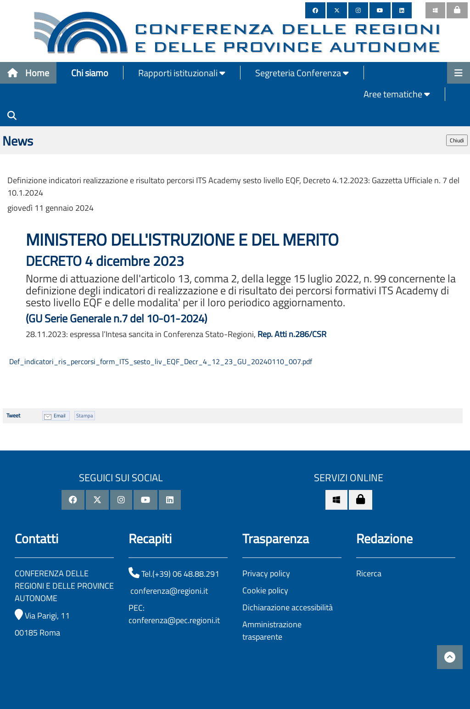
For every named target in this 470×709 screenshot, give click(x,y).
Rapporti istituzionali (181, 73)
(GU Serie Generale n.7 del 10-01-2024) (116, 318)
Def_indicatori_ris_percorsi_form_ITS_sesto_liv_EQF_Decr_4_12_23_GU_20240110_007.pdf (159, 361)
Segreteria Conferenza (302, 73)
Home (28, 73)
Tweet (13, 415)
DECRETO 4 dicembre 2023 (106, 260)
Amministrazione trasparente (272, 630)
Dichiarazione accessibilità (287, 607)
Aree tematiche (397, 94)
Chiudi (457, 140)
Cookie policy (265, 590)
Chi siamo (89, 73)
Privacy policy (266, 573)
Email (60, 415)
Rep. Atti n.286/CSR (291, 334)
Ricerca (368, 573)
